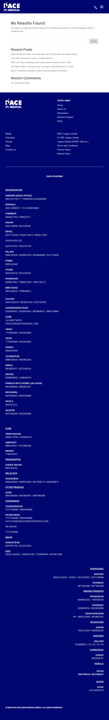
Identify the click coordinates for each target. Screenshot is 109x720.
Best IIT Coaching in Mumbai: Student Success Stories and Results (39, 71)
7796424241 (11, 454)
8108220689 (33, 208)
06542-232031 (60, 577)
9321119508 (11, 226)
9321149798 (25, 226)
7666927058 (25, 282)
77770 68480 (12, 509)
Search (94, 41)
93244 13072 (26, 235)
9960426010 (11, 360)
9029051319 (25, 255)
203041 (72, 577)
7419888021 (81, 644)
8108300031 (11, 311)
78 (23, 208)
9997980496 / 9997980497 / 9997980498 (25, 496)
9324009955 (40, 199)
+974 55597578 (96, 690)
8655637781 (11, 217)
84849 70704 (12, 437)
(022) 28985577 (13, 208)
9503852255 (25, 360)
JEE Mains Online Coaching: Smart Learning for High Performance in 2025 (42, 67)
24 (98, 644)
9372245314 (25, 369)
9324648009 (39, 255)
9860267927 (25, 387)
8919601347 (97, 617)
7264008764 (42, 554)
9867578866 (53, 311)
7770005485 (11, 333)
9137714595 (53, 255)
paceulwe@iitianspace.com (22, 324)
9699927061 (11, 282)
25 (102, 644)
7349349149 (97, 600)
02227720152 (12, 235)
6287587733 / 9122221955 (18, 546)
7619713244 (84, 630)
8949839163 (97, 630)
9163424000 (25, 333)
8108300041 (25, 311)
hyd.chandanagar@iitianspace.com (27, 521)
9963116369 (84, 617)
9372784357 (25, 273)
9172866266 (25, 446)
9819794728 (11, 273)
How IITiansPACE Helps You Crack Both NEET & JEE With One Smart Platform (44, 54)
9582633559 (11, 482)
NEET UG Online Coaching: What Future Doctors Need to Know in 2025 (41, 62)
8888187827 (11, 446)
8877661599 (97, 586)
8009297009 (11, 351)
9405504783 (28, 554)
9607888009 (11, 387)
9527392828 (11, 414)
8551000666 (25, 396)
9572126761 (84, 577)
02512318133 (12, 302)
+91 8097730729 (14, 320)
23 (94, 644)
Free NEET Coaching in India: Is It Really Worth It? (32, 58)
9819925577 (11, 369)
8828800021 (39, 311)
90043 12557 (41, 235)
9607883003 (11, 396)
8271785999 (97, 577)
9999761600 (25, 482)
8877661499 (84, 586)
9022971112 (11, 405)
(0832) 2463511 (13, 554)
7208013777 (25, 217)
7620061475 (26, 437)
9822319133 (11, 468)
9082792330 (11, 255)
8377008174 (39, 482)
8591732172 (40, 282)
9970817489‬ (56, 554)
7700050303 (28, 199)
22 (90, 644)
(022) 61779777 (13, 199)
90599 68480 (26, 509)
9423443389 (25, 414)
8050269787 (97, 658)
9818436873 (53, 482)
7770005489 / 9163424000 (18, 342)
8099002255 (84, 600)
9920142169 (11, 264)
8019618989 (97, 608)
